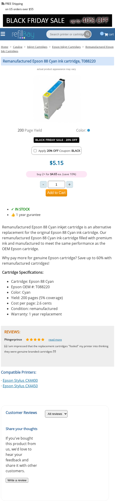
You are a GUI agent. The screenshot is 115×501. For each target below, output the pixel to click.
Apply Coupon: (59, 151)
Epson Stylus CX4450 (20, 385)
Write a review (16, 480)
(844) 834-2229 (102, 6)
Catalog (17, 46)
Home (4, 46)
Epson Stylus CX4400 (20, 380)
